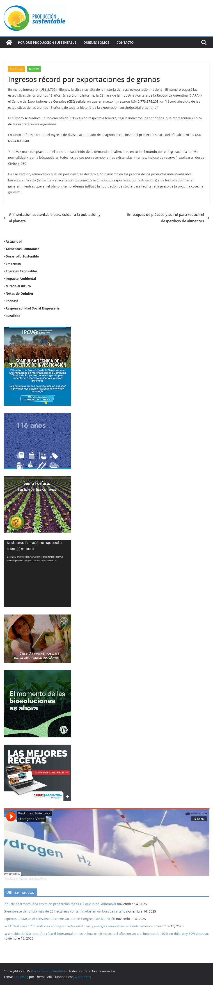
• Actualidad (13, 241)
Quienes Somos (96, 42)
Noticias (34, 68)
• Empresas (12, 264)
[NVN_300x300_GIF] (37, 673)
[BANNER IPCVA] (37, 747)
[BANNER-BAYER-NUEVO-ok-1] (37, 617)
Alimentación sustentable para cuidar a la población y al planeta (52, 218)
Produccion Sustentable (15, 879)
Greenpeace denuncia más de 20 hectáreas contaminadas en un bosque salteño (64, 911)
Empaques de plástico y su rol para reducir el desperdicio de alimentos (168, 218)
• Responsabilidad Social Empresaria (32, 308)
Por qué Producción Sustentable (47, 42)
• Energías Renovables (20, 271)
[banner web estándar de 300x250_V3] (37, 479)
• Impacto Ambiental (20, 278)
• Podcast (11, 301)
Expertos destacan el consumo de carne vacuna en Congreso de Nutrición (59, 919)
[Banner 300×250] (37, 415)
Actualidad (16, 68)
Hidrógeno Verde (37, 879)
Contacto (125, 42)
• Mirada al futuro (17, 286)
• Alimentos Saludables (21, 249)
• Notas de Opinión (18, 293)
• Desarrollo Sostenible (21, 256)
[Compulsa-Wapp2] (37, 329)
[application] (37, 573)
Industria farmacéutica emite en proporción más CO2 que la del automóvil (60, 904)
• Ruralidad (12, 316)
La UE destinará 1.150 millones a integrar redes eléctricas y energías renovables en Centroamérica (78, 926)
